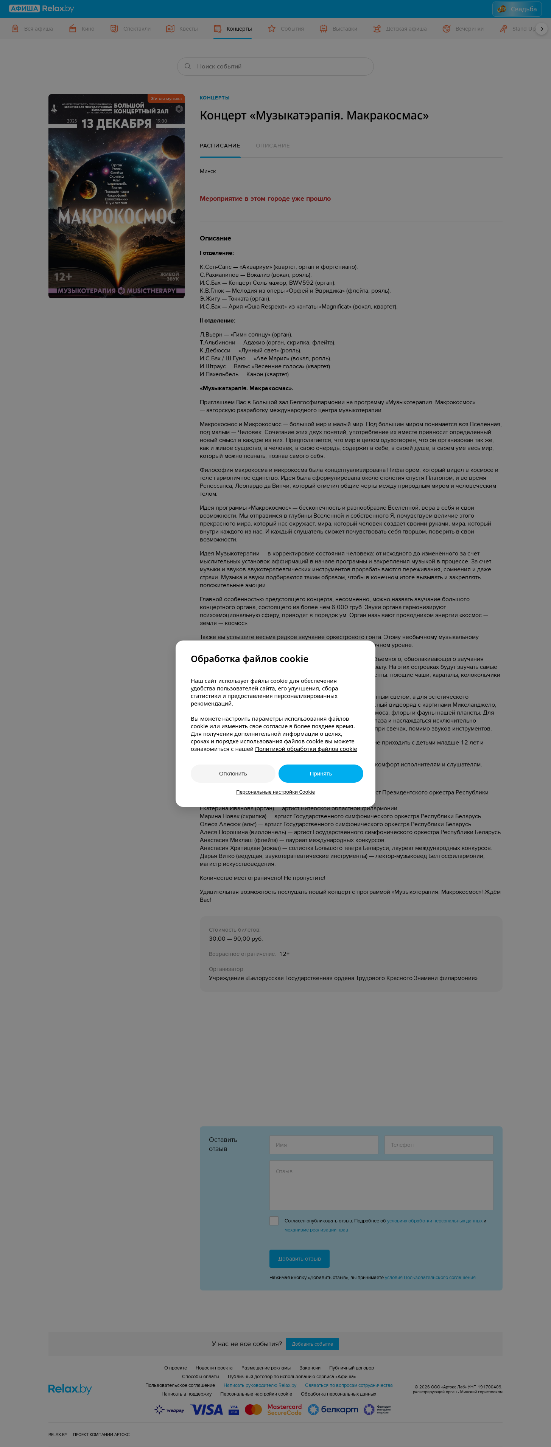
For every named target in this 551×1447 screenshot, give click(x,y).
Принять (321, 773)
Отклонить (233, 773)
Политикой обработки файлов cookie (306, 748)
